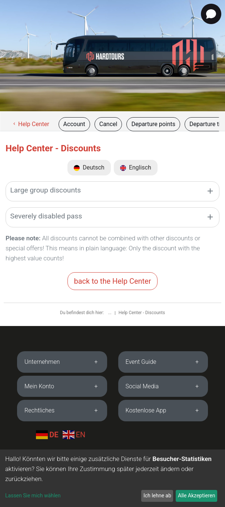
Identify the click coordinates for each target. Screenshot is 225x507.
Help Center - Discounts (142, 312)
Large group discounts (45, 190)
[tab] (62, 362)
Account (74, 124)
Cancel (108, 124)
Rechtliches (39, 410)
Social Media (142, 386)
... (110, 312)
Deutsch (89, 167)
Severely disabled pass (46, 216)
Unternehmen (42, 361)
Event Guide (141, 361)
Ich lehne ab (157, 495)
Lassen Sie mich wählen (32, 495)
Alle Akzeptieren (196, 495)
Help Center (30, 124)
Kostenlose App (146, 410)
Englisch (135, 167)
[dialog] (112, 478)
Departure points (153, 124)
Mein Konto (39, 386)
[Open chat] (211, 14)
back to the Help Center (112, 281)
